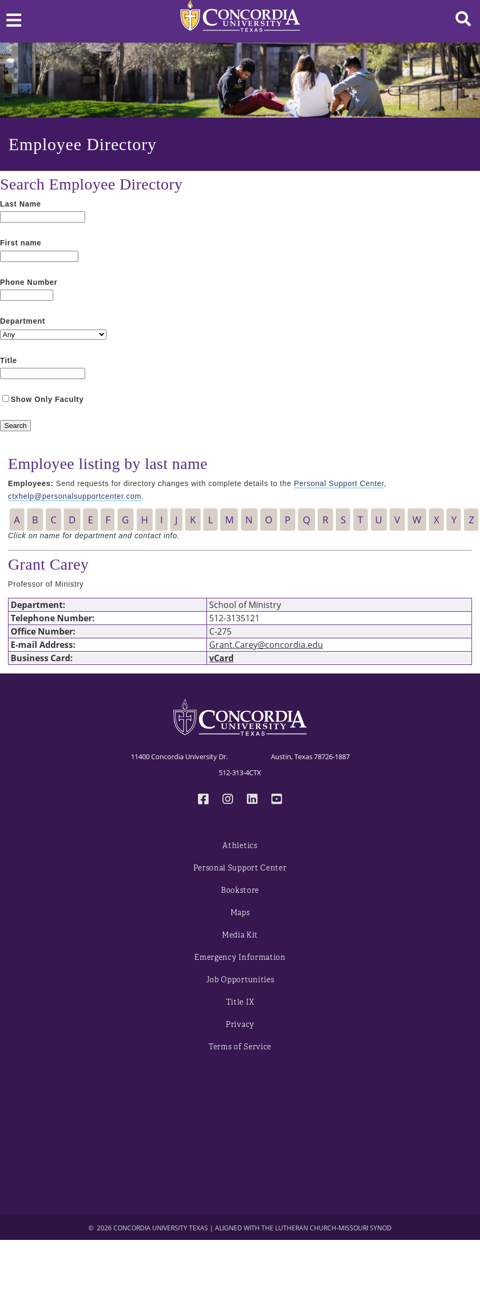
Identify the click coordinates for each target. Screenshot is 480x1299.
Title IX (240, 1002)
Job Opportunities (240, 979)
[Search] (15, 425)
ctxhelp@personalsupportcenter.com (75, 496)
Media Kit (240, 935)
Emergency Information (240, 957)
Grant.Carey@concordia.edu (266, 645)
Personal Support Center (339, 483)
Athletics (239, 845)
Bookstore (240, 890)
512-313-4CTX (240, 772)
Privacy (240, 1024)
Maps (240, 912)
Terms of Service (240, 1046)
